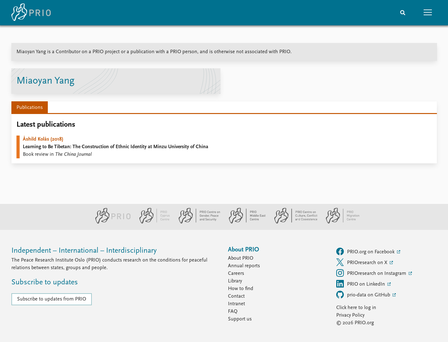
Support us (240, 319)
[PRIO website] (110, 222)
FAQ (232, 311)
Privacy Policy (350, 315)
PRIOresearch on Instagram (371, 273)
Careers (236, 273)
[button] (428, 12)
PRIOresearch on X (362, 262)
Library (235, 281)
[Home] (31, 12)
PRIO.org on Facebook (366, 251)
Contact (236, 296)
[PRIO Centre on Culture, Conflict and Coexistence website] (293, 222)
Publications (29, 107)
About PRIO (240, 258)
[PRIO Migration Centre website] (339, 222)
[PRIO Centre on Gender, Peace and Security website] (197, 222)
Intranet (236, 304)
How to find (240, 288)
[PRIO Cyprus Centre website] (152, 222)
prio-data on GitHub (363, 294)
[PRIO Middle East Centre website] (244, 222)
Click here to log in (356, 307)
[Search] (402, 12)
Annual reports (244, 266)
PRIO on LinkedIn (361, 284)
